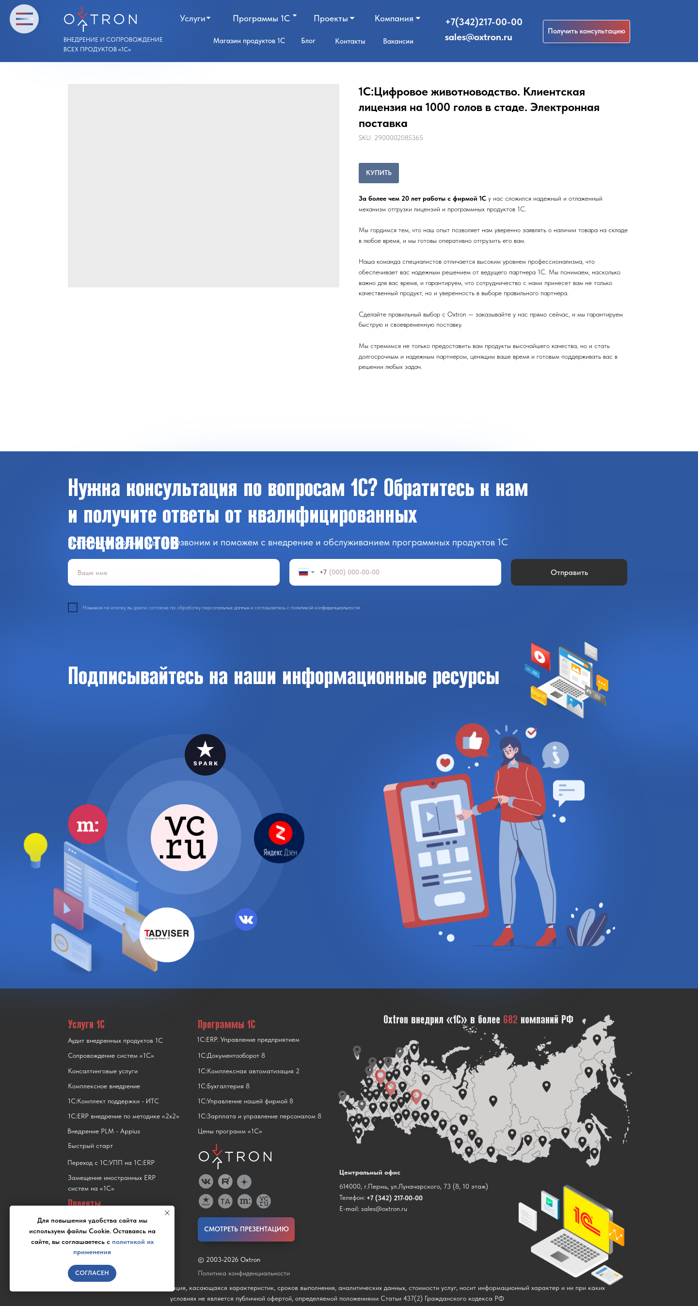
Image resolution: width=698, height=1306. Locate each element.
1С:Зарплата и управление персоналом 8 (259, 1116)
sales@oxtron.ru (478, 37)
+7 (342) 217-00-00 (394, 1198)
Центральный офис (369, 1172)
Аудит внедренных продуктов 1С (115, 1040)
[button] (586, 31)
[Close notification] (167, 1213)
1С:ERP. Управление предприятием (248, 1039)
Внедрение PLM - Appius (103, 1131)
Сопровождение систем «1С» (111, 1055)
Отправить (569, 572)
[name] (174, 572)
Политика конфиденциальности (244, 1273)
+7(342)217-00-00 (484, 22)
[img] (184, 837)
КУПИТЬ (379, 172)
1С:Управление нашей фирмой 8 (245, 1101)
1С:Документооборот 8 (231, 1055)
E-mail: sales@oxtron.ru (373, 1208)
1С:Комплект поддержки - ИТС (113, 1101)
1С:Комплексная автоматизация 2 (249, 1071)
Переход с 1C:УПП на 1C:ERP (111, 1162)
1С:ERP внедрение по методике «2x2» (123, 1116)
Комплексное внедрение (104, 1086)
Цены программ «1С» (230, 1131)
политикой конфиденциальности (325, 608)
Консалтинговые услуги (103, 1071)
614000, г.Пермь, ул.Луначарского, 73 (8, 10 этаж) (413, 1186)
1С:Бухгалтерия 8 (224, 1086)
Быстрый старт (90, 1145)
